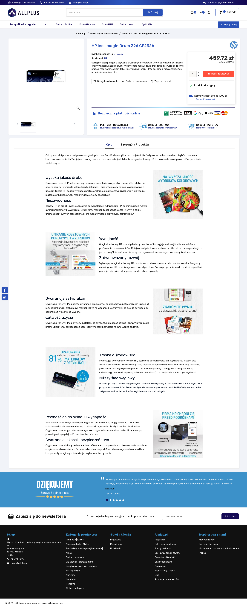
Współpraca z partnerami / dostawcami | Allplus (219, 550)
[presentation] (17, 124)
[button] (107, 500)
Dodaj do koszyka (218, 73)
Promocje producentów (167, 579)
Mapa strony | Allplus (165, 570)
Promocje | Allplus (75, 539)
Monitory (70, 575)
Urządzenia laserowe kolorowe (81, 566)
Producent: (97, 58)
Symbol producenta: (102, 54)
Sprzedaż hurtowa (208, 544)
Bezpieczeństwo (163, 561)
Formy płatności (163, 548)
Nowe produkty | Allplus (77, 544)
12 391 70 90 (54, 2)
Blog (157, 575)
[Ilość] (193, 74)
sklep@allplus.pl (80, 2)
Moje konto (115, 548)
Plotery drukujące (75, 588)
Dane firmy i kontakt (165, 557)
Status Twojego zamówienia (221, 2)
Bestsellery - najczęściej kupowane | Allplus (84, 550)
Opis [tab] (109, 144)
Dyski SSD (147, 24)
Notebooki (71, 579)
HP (105, 58)
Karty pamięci (73, 570)
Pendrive (70, 584)
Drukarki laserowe (75, 557)
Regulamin (160, 539)
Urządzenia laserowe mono (79, 561)
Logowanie (115, 539)
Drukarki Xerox (127, 24)
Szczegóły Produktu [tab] (135, 144)
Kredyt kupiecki (207, 539)
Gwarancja (160, 566)
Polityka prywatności (165, 544)
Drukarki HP (107, 24)
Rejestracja (116, 544)
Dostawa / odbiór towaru (167, 553)
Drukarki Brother (64, 24)
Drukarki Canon (87, 24)
